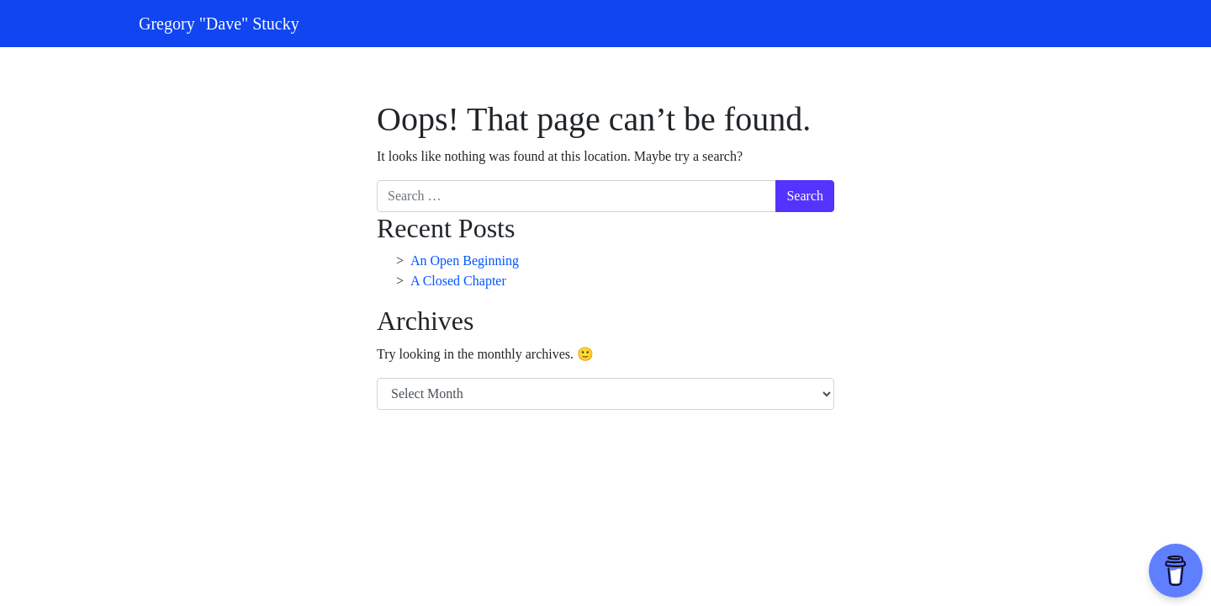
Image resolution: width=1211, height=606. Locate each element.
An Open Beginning (464, 260)
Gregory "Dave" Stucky (219, 23)
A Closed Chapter (458, 281)
